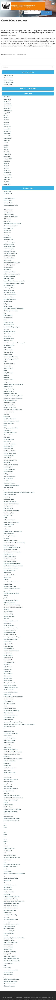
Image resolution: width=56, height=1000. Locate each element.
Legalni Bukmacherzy (9, 625)
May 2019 (6, 182)
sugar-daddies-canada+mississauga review (14, 901)
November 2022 (8, 106)
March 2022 (7, 124)
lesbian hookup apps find (10, 632)
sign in (5, 876)
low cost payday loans (9, 662)
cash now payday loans (9, 331)
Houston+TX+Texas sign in (10, 540)
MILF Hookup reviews (9, 703)
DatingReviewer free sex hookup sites (13, 398)
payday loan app (8, 777)
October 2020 (7, 156)
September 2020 (8, 159)
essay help (6, 414)
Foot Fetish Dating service (10, 460)
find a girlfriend (7, 441)
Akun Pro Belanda (8, 75)
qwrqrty (5, 841)
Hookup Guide (7, 526)
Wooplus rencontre (8, 972)
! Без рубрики (7, 191)
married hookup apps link (10, 685)
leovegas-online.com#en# (10, 630)
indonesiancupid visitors (10, 575)
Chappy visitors (7, 336)
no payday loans (8, 735)
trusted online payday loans (10, 942)
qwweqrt (6, 846)
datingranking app (8, 386)
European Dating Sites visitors (11, 421)
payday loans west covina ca (11, 788)
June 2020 (6, 163)
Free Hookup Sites (8, 467)
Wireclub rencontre (8, 963)
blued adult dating (8, 315)
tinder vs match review (9, 928)
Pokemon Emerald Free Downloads (12, 809)
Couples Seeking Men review (11, 356)
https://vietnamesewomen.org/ (11, 568)
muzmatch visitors (8, 719)
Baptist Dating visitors (9, 265)
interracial (6, 579)
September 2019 (8, 177)
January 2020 (7, 170)
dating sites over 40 (8, 379)
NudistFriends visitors (9, 742)
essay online (7, 416)
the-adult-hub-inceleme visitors (11, 924)
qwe (5, 823)
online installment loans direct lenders (13, 758)
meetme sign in (7, 694)
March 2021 (7, 152)
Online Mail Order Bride (10, 761)
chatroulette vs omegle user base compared (14, 343)
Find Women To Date (9, 455)
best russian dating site (9, 292)
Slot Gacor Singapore (9, 82)
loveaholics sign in (8, 657)
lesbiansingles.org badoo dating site (12, 637)
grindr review (7, 490)
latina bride (6, 618)
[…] (50, 46)
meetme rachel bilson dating (10, 692)
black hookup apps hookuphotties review (14, 308)
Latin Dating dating (8, 611)
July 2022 (6, 115)
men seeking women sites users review (13, 696)
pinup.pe (6, 802)
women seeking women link (10, 970)
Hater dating (7, 497)
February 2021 (7, 154)
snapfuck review (8, 887)
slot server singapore (37, 999)
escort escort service (9, 412)
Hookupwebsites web (9, 533)
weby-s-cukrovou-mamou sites (11, 958)
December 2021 (7, 131)
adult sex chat (7, 219)
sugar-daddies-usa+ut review (11, 908)
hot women (6, 538)
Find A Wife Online (8, 448)
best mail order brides (9, 285)
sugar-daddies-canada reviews (11, 898)
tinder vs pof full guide (9, 931)
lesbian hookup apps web (10, 634)
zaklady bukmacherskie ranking (11, 979)
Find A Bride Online (9, 439)
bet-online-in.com (8, 301)
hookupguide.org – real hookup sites (13, 531)
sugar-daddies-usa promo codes (11, 903)
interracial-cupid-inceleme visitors (12, 588)
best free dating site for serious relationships (14, 281)
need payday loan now (9, 726)
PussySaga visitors (8, 816)
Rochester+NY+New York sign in (12, 857)
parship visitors (7, 770)
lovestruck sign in (8, 660)
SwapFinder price (8, 912)
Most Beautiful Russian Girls (11, 715)
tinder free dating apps (9, 926)
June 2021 (6, 145)
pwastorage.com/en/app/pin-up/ (11, 820)
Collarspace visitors (8, 352)
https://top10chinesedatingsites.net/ (12, 563)
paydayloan (6, 793)
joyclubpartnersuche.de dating (11, 600)
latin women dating (8, 614)
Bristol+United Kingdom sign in (12, 327)
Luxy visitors (7, 664)
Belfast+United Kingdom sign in (12, 274)
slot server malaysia (12, 999)
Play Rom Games (8, 807)
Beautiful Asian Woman (9, 271)
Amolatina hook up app (9, 242)
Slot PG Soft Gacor (8, 80)
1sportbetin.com (8, 200)
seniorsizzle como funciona (10, 866)
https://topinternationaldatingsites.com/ (13, 565)
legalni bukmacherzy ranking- (11, 627)
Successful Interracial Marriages (11, 896)
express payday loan (9, 423)
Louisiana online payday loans (11, 650)
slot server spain (45, 999)
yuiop (5, 977)
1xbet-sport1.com (8, 203)
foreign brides (7, 462)
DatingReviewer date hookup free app (13, 395)
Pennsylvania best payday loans (11, 795)
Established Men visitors (10, 418)
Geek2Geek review (10, 54)
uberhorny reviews (8, 944)
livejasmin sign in (8, 644)
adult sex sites (7, 221)
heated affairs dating (9, 499)
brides (5, 320)
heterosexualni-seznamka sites (11, 503)
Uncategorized (7, 954)
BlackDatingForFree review (10, 310)
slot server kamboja (47, 997)
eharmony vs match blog (10, 407)
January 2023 (7, 101)
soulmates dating (8, 889)
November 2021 (8, 133)
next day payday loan (9, 731)
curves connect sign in (9, 363)
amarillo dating (7, 237)
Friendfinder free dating (9, 469)
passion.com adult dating (10, 772)
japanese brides (7, 591)
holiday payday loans (9, 513)
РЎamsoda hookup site (9, 983)
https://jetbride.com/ (8, 554)
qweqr (5, 825)
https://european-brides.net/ (10, 549)
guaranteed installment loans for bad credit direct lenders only (19, 492)
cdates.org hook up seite (9, 333)
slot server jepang (39, 997)
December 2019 (7, 172)
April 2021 (6, 149)
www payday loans (8, 974)
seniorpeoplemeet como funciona (12, 864)
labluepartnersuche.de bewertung (12, 604)
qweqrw (5, 830)
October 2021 (7, 136)
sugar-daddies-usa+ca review (11, 905)
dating (5, 370)
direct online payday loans (10, 400)
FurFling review (8, 474)
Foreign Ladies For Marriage (11, 464)
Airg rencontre (7, 230)
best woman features (9, 297)
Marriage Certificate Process (11, 683)
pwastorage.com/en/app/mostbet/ (12, 818)
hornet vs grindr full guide (10, 536)
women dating (7, 967)
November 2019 (8, 175)
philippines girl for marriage (10, 800)
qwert (5, 832)
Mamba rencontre (8, 680)
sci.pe (5, 862)
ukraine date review (8, 947)
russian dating (7, 859)
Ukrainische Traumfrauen (10, 951)
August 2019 (7, 179)
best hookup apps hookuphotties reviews (14, 283)
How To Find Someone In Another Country (14, 542)
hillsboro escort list (8, 508)
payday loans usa (8, 786)
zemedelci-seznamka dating (10, 981)
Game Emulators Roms (9, 476)
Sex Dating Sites (8, 871)
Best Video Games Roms (10, 294)
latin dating (6, 609)
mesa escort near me (9, 699)
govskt (14, 35)
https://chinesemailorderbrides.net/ (12, 547)
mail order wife (7, 671)
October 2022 (7, 108)
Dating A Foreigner (8, 372)
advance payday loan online (10, 226)
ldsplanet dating (7, 623)
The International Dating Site (11, 919)
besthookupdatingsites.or (10, 299)
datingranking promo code (10, 393)
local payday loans (8, 646)
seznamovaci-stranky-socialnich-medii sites (14, 873)
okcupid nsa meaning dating (10, 749)
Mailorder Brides (8, 676)
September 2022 (8, 110)
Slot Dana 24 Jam (8, 84)
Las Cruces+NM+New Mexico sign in (13, 607)
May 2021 (6, 147)
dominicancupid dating (9, 402)
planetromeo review (8, 804)
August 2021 (7, 140)
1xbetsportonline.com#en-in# (11, 205)
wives (5, 965)
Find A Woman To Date (9, 451)
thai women (6, 917)
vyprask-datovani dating (10, 956)
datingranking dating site (10, 389)
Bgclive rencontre (8, 306)
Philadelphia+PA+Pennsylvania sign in (13, 797)
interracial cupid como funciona (11, 582)
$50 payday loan (8, 193)
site (4, 882)
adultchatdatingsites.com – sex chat (12, 223)
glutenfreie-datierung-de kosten (11, 485)
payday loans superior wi (10, 784)
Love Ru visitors (8, 653)
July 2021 (6, 142)
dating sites (6, 377)
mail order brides (8, 669)
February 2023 (7, 99)
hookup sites (7, 529)
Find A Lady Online (8, 446)
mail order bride (7, 666)
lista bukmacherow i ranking (11, 639)
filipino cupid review (9, 435)
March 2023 (7, 97)
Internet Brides (7, 577)
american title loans (8, 239)
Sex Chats (6, 869)
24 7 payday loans (8, 209)
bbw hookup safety (8, 267)
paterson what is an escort (10, 774)
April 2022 (6, 122)
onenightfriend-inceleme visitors (12, 754)
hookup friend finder (9, 524)
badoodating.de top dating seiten (12, 262)
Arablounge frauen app (9, 251)
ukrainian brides (8, 949)
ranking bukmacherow (9, 848)
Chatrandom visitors (9, 338)
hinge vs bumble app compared (11, 510)
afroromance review (8, 228)
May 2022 (6, 119)
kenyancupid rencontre (9, 602)
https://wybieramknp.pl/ (9, 570)
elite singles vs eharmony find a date (13, 409)
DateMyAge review (8, 368)
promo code (6, 813)
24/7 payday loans (8, 212)
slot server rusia (29, 999)
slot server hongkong (30, 997)
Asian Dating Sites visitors (10, 253)
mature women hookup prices (11, 687)
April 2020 (6, 168)
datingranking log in (9, 391)
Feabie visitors (7, 430)
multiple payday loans (9, 717)
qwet (5, 836)
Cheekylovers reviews (9, 345)
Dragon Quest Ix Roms (9, 405)
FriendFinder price (8, 471)
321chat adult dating (9, 214)
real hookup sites (8, 850)
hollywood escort (8, 515)
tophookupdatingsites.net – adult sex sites (14, 938)
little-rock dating (8, 641)
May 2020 (6, 165)
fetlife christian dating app (10, 432)
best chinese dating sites (9, 276)
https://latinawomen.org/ (10, 559)
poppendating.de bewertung (10, 811)
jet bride (6, 595)
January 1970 (7, 184)
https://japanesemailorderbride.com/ (12, 552)
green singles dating (8, 487)
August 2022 (7, 113)
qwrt (5, 843)
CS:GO (5, 361)
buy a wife (6, 329)
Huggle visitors (7, 572)
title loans (6, 935)
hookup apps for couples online (11, 522)
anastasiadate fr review (9, 246)
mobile (5, 706)
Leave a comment (21, 54)
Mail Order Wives (8, 673)
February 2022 (7, 126)
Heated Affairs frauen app (10, 501)
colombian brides (8, 354)
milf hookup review (8, 701)
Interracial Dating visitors (10, 586)
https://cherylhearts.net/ (9, 545)
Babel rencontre (7, 260)
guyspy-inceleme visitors (10, 494)
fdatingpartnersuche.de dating (11, 428)
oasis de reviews (8, 745)
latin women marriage (9, 616)
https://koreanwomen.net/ (10, 556)
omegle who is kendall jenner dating (12, 751)
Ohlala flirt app (7, 747)
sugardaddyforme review (10, 910)
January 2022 (7, 129)
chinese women (7, 347)
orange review (7, 765)
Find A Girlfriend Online (10, 444)
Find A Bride (7, 437)
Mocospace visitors (8, 712)
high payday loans (8, 506)
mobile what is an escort (10, 708)
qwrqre (5, 839)
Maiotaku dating (8, 678)
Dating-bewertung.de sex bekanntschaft (13, 384)
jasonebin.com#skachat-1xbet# (11, 593)
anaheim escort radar (9, 244)
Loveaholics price (8, 655)
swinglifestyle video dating (10, 915)
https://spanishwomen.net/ (10, 561)
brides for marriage (8, 322)
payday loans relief (8, 781)
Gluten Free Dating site (9, 483)
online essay (7, 756)
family (5, 425)
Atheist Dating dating (9, 258)
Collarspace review (8, 350)
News (5, 729)
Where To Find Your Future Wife (12, 960)
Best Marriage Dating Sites (10, 288)
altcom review (7, 232)
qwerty (5, 834)
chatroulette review (8, 340)
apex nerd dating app (9, 248)
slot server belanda (7, 997)
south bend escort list (9, 892)
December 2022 (7, 103)
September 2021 (8, 138)
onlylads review (7, 763)
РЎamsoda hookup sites (9, 986)
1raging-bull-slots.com (9, 198)
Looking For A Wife (8, 648)
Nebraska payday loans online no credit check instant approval (19, 724)
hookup (5, 517)
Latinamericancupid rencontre (11, 621)
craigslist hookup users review (11, 359)
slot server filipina (22, 997)
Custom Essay (7, 366)
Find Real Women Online (10, 453)
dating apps (6, 375)
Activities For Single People (10, 216)
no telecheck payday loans (10, 738)
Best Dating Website (9, 278)
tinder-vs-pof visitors (9, 933)
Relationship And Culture (10, 855)
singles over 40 (7, 880)
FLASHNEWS (7, 457)
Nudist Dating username (10, 740)
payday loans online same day (11, 779)
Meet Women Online (9, 689)
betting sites (6, 304)
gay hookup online (8, 478)
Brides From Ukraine (9, 324)
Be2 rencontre (7, 269)
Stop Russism (7, 894)
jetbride (5, 598)
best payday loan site (9, 290)
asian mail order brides (9, 255)
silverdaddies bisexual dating (11, 878)
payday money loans (9, 791)
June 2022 (6, 117)
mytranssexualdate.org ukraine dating (13, 722)
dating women (7, 382)
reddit (5, 853)
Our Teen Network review (10, 768)
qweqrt (5, 827)
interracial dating (8, 584)
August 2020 (7, 161)
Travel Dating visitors (9, 940)
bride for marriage (8, 317)
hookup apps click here (9, 519)
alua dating (6, 235)
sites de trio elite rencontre (10, 885)
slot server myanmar (21, 999)
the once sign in (7, 921)
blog (5, 313)
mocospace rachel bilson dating (11, 710)
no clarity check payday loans (11, 733)
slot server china (14, 997)
